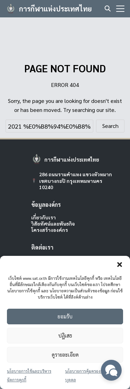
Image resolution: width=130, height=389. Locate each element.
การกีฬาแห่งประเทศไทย (55, 8)
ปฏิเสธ (65, 335)
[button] (119, 264)
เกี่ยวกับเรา (43, 217)
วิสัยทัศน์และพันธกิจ (53, 223)
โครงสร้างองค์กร (49, 230)
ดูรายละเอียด (65, 354)
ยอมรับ (65, 316)
